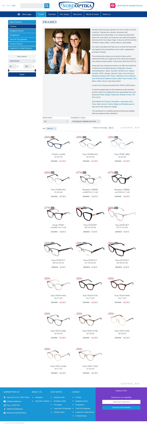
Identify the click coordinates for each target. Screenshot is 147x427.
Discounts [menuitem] (77, 14)
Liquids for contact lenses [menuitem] (21, 48)
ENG (13, 5)
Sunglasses (79, 405)
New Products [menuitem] (16, 22)
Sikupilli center (59, 397)
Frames (78, 397)
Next (138, 127)
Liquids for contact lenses (84, 412)
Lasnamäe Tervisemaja (62, 408)
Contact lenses (81, 416)
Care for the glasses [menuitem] (18, 39)
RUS (8, 5)
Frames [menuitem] (13, 26)
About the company (42, 401)
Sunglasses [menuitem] (15, 35)
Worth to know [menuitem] (92, 14)
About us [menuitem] (106, 14)
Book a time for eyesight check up (130, 5)
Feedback (39, 397)
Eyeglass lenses (81, 401)
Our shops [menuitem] (64, 14)
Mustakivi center (60, 401)
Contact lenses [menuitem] (16, 44)
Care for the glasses (82, 408)
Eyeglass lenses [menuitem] (17, 31)
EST (3, 5)
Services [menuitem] (52, 14)
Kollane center (59, 412)
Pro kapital (58, 405)
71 (136, 128)
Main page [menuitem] (26, 14)
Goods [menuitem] (41, 14)
